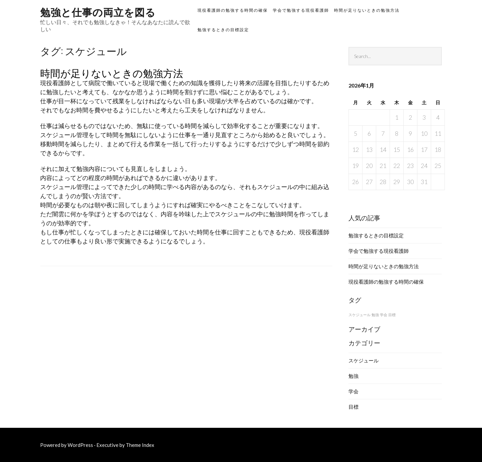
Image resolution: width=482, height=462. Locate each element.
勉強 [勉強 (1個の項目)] (375, 314)
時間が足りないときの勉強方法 (367, 10)
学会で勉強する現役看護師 (301, 10)
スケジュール (363, 360)
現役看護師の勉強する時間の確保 (232, 10)
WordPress (80, 445)
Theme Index (140, 445)
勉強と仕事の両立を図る (98, 11)
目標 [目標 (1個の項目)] (392, 314)
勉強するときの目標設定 (223, 30)
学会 (353, 391)
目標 (353, 407)
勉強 (353, 376)
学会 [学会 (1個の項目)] (383, 314)
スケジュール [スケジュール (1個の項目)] (359, 314)
